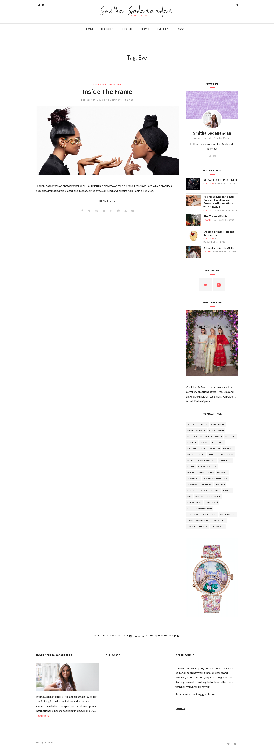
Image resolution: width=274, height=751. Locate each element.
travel (207, 220)
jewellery (114, 84)
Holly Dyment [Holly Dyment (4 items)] (195, 472)
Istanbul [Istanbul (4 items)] (222, 472)
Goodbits (48, 742)
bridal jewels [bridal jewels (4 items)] (214, 436)
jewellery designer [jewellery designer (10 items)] (215, 478)
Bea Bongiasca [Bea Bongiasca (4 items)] (196, 430)
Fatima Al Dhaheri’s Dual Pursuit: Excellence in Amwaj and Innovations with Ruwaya (219, 201)
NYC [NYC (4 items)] (189, 496)
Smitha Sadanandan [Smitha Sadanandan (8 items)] (199, 508)
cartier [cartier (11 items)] (192, 442)
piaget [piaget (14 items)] (199, 496)
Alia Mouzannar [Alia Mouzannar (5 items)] (197, 424)
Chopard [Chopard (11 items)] (192, 448)
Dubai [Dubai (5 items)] (190, 460)
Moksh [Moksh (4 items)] (227, 490)
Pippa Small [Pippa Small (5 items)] (214, 496)
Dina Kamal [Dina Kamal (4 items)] (226, 454)
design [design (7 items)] (212, 454)
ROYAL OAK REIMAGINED (220, 179)
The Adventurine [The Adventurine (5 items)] (197, 520)
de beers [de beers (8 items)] (228, 448)
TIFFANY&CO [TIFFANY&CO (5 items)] (219, 520)
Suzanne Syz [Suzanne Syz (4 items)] (227, 514)
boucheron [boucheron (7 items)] (194, 436)
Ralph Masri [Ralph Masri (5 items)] (194, 502)
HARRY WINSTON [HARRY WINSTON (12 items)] (207, 466)
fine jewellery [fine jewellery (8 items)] (207, 460)
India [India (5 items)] (211, 472)
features (99, 84)
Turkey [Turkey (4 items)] (203, 526)
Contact (181, 708)
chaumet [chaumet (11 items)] (218, 442)
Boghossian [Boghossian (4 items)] (216, 430)
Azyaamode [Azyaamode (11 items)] (218, 424)
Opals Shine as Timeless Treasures (219, 233)
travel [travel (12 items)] (191, 526)
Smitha (129, 99)
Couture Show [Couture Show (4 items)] (210, 448)
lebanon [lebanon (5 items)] (206, 484)
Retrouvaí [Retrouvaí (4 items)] (211, 502)
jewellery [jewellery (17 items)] (193, 478)
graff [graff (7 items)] (191, 466)
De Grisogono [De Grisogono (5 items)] (196, 454)
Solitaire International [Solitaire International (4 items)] (202, 514)
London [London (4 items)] (220, 484)
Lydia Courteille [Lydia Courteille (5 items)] (210, 490)
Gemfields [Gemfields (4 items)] (225, 460)
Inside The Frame (107, 92)
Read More (42, 715)
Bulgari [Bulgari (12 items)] (230, 436)
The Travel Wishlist (216, 216)
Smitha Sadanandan (137, 11)
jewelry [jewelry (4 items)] (192, 484)
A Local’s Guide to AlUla (218, 247)
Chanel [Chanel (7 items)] (204, 442)
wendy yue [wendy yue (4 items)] (217, 526)
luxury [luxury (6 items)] (191, 490)
